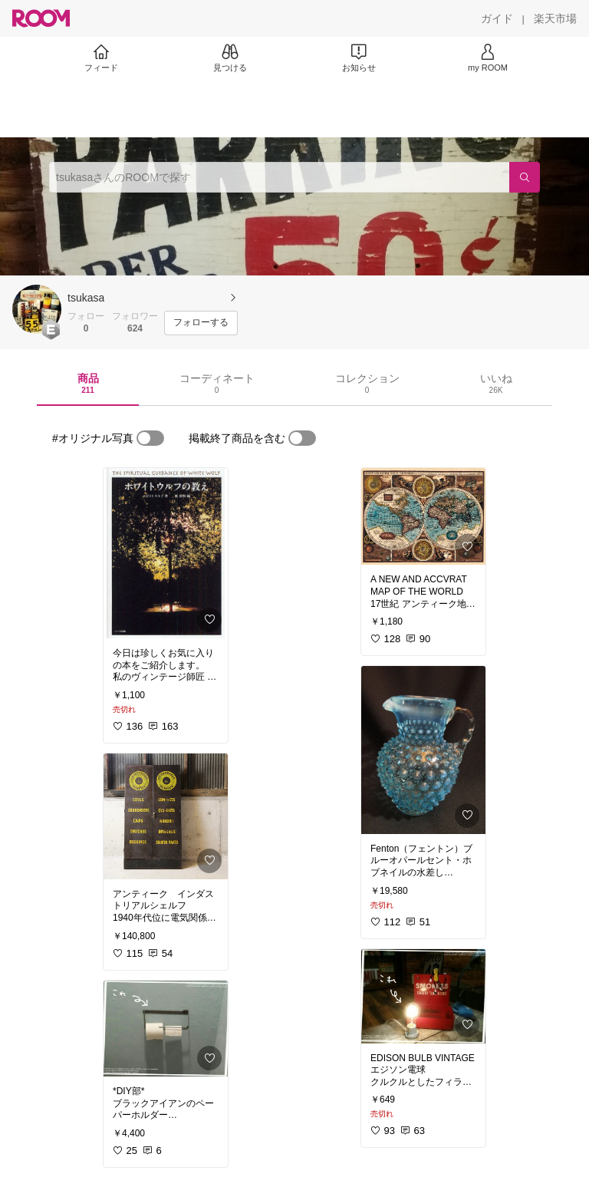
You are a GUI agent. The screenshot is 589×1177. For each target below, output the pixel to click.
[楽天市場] (555, 18)
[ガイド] (497, 18)
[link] (166, 553)
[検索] (524, 177)
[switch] (150, 438)
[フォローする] (201, 323)
